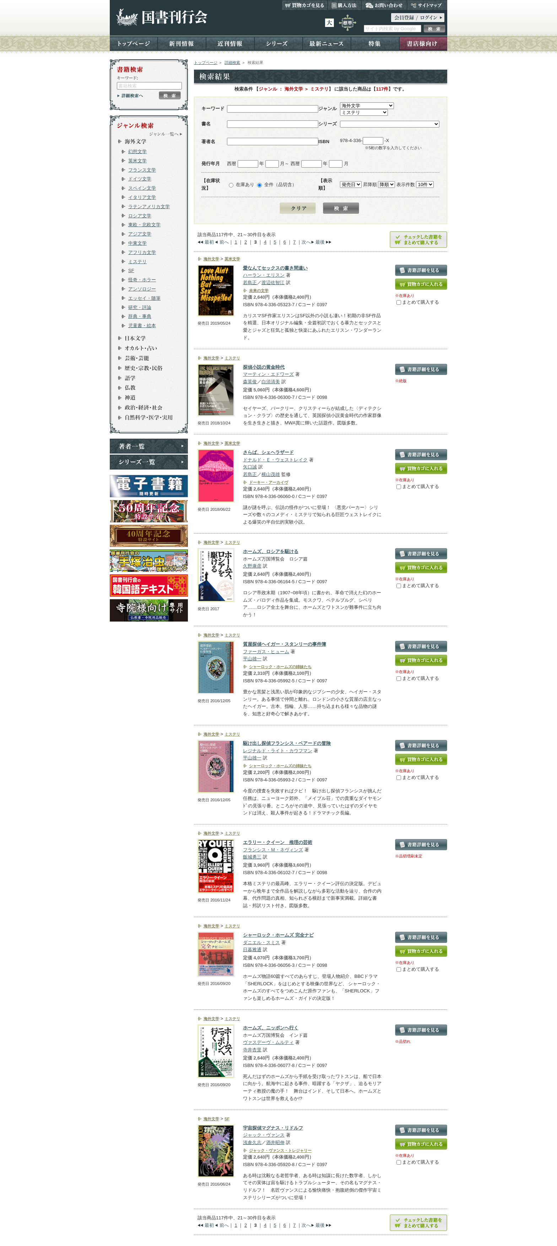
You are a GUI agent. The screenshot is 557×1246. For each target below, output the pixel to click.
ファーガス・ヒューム (266, 651)
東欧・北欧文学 (144, 224)
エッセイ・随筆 (144, 298)
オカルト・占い (145, 348)
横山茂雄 (270, 474)
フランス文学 (142, 170)
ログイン (417, 17)
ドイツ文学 (139, 179)
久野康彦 (252, 566)
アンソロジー (142, 289)
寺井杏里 (252, 1049)
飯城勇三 (252, 857)
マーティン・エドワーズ (268, 374)
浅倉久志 (252, 1142)
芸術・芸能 (145, 358)
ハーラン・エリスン (264, 275)
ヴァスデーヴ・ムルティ (268, 1042)
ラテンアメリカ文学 (149, 206)
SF (131, 270)
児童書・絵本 (142, 325)
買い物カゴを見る (305, 5)
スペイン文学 (142, 188)
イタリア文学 (142, 197)
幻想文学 (137, 151)
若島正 (250, 282)
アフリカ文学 (142, 252)
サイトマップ (427, 5)
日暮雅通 (252, 949)
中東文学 (137, 243)
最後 (320, 242)
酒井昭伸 (275, 1142)
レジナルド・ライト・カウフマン (277, 750)
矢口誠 (250, 467)
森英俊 (250, 381)
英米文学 (137, 160)
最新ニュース (327, 43)
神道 (145, 398)
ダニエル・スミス (261, 942)
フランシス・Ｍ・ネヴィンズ (273, 849)
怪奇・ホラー (142, 279)
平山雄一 (252, 658)
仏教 (145, 388)
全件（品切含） (280, 184)
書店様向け (423, 43)
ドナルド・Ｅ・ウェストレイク (275, 459)
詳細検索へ (130, 95)
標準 (348, 23)
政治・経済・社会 (145, 408)
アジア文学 (139, 234)
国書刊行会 (161, 17)
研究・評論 (139, 307)
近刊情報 (230, 43)
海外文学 (145, 141)
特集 (375, 43)
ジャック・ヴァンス (264, 1135)
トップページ (134, 43)
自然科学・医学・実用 (145, 418)
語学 (145, 378)
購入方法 (344, 5)
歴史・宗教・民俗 (145, 368)
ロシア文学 (139, 215)
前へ (224, 242)
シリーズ (278, 43)
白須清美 (270, 381)
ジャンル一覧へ (166, 133)
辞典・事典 (139, 316)
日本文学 (145, 338)
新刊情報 (182, 43)
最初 (209, 242)
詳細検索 (232, 62)
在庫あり (245, 184)
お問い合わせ (384, 5)
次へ (306, 242)
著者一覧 (149, 446)
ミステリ (137, 261)
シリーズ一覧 (149, 462)
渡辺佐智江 (273, 282)
